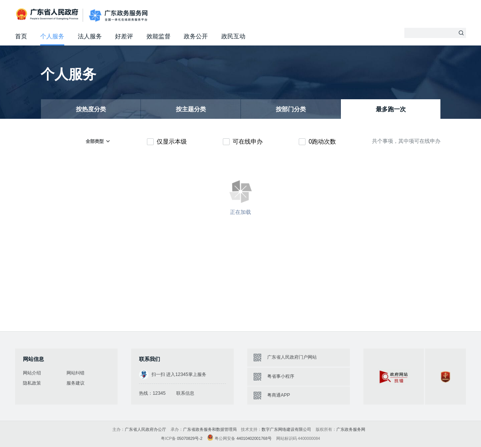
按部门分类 (291, 109)
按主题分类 (191, 109)
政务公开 (196, 36)
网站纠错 (76, 373)
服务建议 (76, 383)
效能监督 (159, 36)
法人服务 (90, 36)
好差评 (124, 36)
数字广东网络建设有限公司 (286, 429)
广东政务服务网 (118, 16)
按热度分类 (91, 109)
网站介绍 (32, 373)
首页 (21, 36)
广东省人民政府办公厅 (145, 429)
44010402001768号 (254, 438)
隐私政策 (32, 383)
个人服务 (52, 36)
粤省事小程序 (280, 376)
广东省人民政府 (48, 15)
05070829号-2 (190, 438)
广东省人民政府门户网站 (292, 357)
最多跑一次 (391, 109)
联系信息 (185, 393)
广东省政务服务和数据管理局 (210, 429)
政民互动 (233, 36)
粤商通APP (278, 395)
